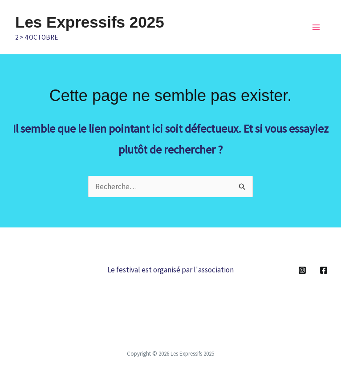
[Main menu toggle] (316, 27)
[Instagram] (302, 270)
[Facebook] (324, 270)
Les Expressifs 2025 (89, 22)
